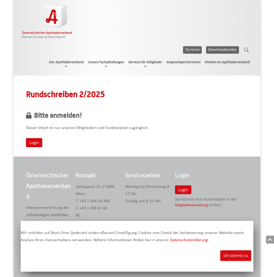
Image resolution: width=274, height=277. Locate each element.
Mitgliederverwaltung (191, 205)
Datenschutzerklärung (189, 240)
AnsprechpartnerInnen (183, 62)
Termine (192, 50)
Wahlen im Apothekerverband (227, 62)
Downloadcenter (222, 50)
